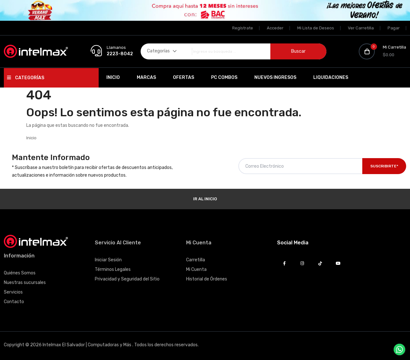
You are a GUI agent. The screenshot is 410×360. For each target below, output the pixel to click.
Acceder (275, 28)
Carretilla (195, 260)
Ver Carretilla (361, 28)
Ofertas (183, 77)
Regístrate (242, 28)
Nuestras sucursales (25, 282)
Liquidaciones (330, 77)
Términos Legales (113, 269)
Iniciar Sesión (108, 260)
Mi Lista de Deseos (315, 28)
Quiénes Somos (20, 273)
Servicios (13, 292)
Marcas (146, 77)
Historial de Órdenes (206, 279)
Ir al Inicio (205, 198)
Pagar (394, 28)
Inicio (113, 77)
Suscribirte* (384, 166)
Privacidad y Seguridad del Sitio (127, 279)
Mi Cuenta (196, 269)
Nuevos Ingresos (275, 77)
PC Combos (224, 77)
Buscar (298, 51)
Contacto (14, 301)
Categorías (25, 77)
